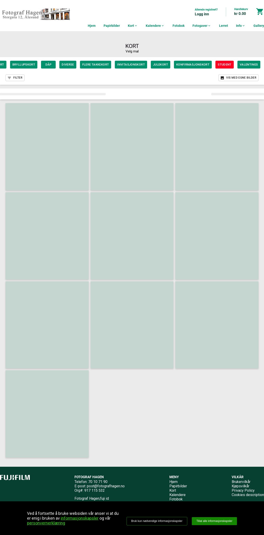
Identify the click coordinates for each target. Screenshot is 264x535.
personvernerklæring (46, 523)
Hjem (92, 25)
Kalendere (155, 25)
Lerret (223, 25)
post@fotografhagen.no (106, 486)
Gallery (258, 25)
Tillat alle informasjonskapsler (214, 521)
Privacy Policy (243, 490)
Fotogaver (201, 25)
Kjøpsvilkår (240, 486)
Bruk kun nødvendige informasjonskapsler (156, 521)
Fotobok (178, 25)
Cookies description (248, 495)
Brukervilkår (241, 482)
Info (240, 25)
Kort (133, 25)
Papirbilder (112, 25)
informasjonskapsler (80, 518)
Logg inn (202, 14)
